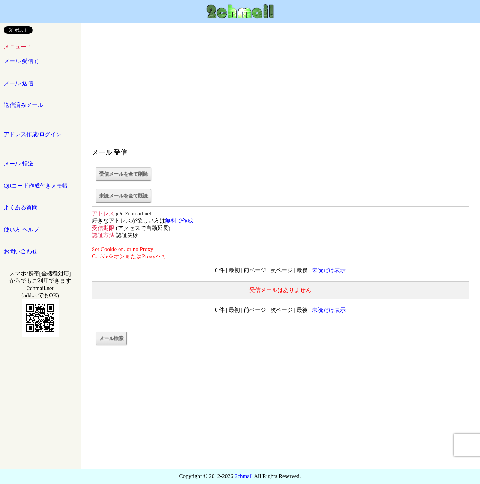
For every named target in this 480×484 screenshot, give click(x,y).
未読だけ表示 (329, 270)
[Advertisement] (280, 86)
